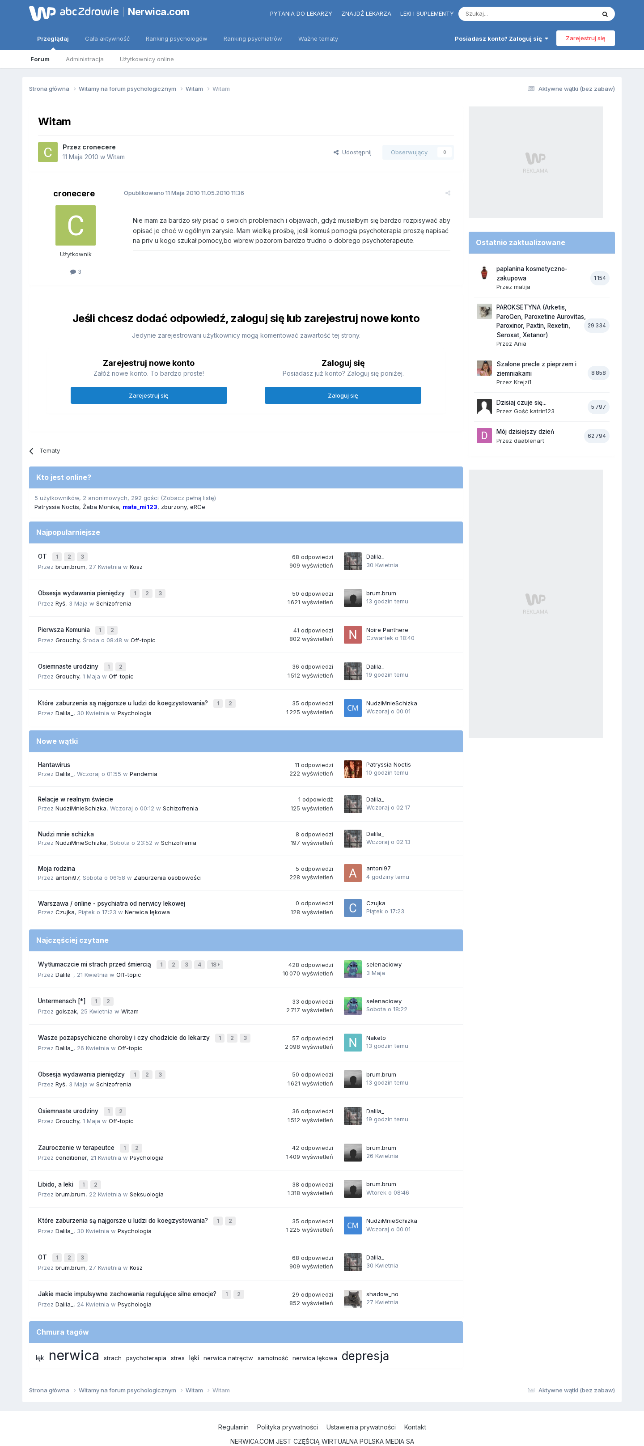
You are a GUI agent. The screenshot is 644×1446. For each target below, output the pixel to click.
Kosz (136, 564)
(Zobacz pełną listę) (188, 497)
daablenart (529, 440)
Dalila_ (375, 555)
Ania (520, 343)
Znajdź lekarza (366, 13)
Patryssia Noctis (56, 506)
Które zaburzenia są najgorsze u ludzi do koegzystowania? (124, 695)
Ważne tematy (318, 38)
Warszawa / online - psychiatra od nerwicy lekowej (111, 894)
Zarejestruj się (586, 38)
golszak (66, 998)
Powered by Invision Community (322, 1430)
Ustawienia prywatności (361, 1400)
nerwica (74, 1329)
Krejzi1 (522, 382)
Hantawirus (54, 755)
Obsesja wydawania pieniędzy (82, 590)
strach (113, 1331)
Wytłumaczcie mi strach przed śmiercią (95, 954)
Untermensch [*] (63, 989)
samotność (273, 1331)
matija (522, 286)
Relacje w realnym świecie (75, 790)
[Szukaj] (504, 14)
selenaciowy (384, 954)
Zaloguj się (343, 395)
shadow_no (382, 1268)
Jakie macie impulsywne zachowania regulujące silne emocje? (128, 1268)
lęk (40, 1331)
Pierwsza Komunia (65, 625)
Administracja (85, 59)
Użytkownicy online (147, 59)
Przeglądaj (53, 42)
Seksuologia (147, 1172)
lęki (194, 1331)
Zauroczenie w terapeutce (77, 1129)
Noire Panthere (387, 625)
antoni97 (67, 868)
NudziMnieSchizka (391, 695)
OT (43, 556)
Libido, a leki (56, 1163)
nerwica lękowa (314, 1331)
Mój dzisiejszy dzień (525, 431)
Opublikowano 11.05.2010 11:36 (179, 192)
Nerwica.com (159, 12)
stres (178, 1331)
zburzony (173, 506)
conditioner (71, 1138)
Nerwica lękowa (147, 903)
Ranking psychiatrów (253, 38)
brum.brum (70, 564)
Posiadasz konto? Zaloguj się (501, 38)
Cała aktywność (107, 38)
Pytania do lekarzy (301, 13)
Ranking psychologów (177, 38)
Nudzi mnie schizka (66, 825)
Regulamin (233, 1400)
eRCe (197, 506)
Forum (40, 59)
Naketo (376, 1024)
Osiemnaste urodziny (69, 660)
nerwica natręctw (228, 1331)
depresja (365, 1329)
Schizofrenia (113, 599)
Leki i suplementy (427, 13)
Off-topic (143, 634)
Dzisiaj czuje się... (521, 402)
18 (216, 955)
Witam (116, 157)
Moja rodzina (56, 859)
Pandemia (143, 764)
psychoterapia (146, 1331)
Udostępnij (353, 152)
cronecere (99, 147)
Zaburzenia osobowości (168, 868)
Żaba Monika (101, 506)
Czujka (65, 903)
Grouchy (67, 634)
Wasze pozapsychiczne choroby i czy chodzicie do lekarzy (125, 1024)
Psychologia (135, 704)
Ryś (60, 599)
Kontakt (415, 1400)
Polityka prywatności (287, 1400)
